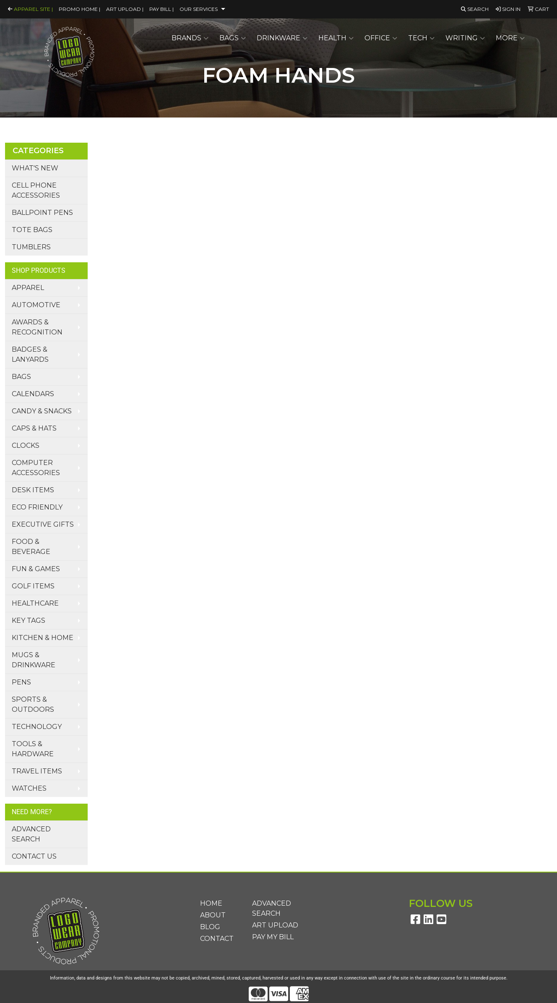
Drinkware (282, 38)
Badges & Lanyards (30, 354)
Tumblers (31, 247)
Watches (29, 788)
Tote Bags (32, 230)
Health (336, 38)
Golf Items (33, 586)
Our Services (199, 9)
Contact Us (34, 856)
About (213, 915)
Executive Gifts (43, 524)
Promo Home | (79, 9)
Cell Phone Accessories (36, 190)
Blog (210, 927)
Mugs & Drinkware (33, 660)
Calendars (33, 394)
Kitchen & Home (42, 638)
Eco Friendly (37, 507)
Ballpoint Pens (42, 213)
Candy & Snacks (42, 411)
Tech (421, 38)
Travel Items (37, 771)
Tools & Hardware (33, 749)
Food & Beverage (31, 547)
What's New (35, 168)
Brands (190, 38)
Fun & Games (36, 569)
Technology (37, 727)
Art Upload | (124, 9)
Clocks (25, 445)
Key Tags (28, 620)
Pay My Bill (273, 937)
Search (475, 9)
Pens (21, 682)
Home (211, 903)
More (510, 38)
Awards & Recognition (37, 327)
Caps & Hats (34, 428)
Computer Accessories (36, 468)
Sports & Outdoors (33, 704)
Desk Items (33, 490)
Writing (465, 38)
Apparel (28, 288)
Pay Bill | (161, 9)
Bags (232, 38)
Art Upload (275, 925)
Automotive (36, 305)
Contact (217, 939)
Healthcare (35, 603)
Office (380, 38)
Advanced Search (31, 834)
